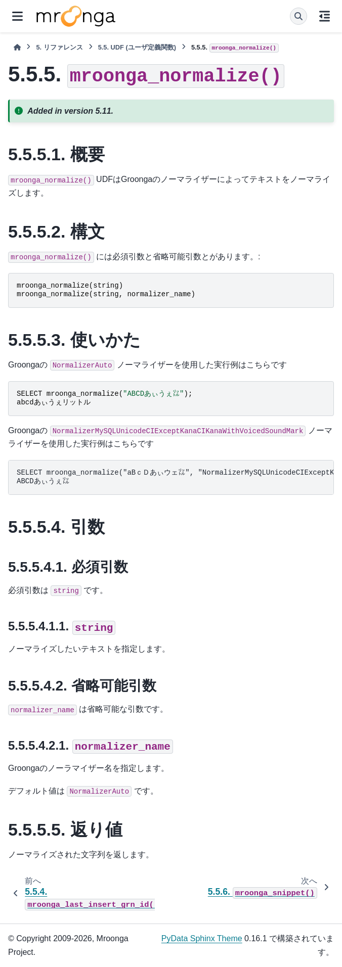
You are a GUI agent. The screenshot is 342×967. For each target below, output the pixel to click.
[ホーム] (17, 47)
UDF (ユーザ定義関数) (137, 47)
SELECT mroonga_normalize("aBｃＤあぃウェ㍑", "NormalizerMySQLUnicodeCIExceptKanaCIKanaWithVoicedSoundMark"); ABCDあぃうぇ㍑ (175, 477)
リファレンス (59, 47)
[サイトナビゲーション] (17, 16)
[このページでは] (324, 16)
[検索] (298, 16)
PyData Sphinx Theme (201, 938)
